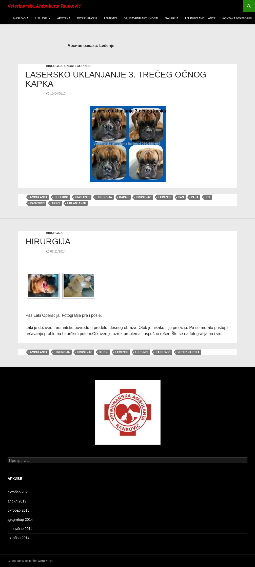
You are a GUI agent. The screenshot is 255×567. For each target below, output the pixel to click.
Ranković (37, 203)
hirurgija (54, 66)
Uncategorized (77, 66)
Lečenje (165, 197)
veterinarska (189, 352)
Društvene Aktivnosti (141, 18)
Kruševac (143, 197)
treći (56, 203)
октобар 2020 (18, 492)
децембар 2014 (20, 519)
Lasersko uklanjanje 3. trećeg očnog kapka (116, 79)
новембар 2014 (20, 529)
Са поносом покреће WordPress (30, 561)
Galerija (171, 18)
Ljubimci (110, 18)
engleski (82, 197)
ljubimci (141, 352)
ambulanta (38, 197)
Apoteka (63, 18)
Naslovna (20, 18)
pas (181, 197)
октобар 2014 (18, 538)
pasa (195, 197)
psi (208, 197)
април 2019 (17, 501)
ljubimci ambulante (200, 18)
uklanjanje (76, 203)
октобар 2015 (18, 510)
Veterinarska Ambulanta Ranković (44, 6)
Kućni (104, 352)
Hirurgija (48, 241)
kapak (124, 197)
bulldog (61, 197)
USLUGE (41, 18)
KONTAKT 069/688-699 (237, 18)
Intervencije (87, 18)
